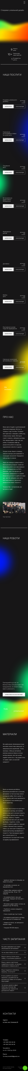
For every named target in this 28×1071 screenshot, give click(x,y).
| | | (24, 2)
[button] (14, 87)
